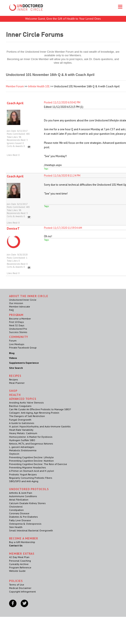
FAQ (11, 309)
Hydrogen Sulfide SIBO (22, 440)
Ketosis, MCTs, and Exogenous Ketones (31, 443)
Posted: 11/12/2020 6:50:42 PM (62, 102)
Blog (11, 353)
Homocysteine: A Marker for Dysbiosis (30, 436)
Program (16, 315)
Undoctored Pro (18, 328)
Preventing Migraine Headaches (27, 467)
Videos (13, 357)
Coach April (15, 103)
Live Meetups (16, 344)
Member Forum (15, 86)
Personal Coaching (20, 560)
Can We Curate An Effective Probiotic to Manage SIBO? (40, 409)
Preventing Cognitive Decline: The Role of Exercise (38, 464)
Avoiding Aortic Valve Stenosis (26, 402)
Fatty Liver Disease (20, 520)
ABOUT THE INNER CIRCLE (28, 296)
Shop (13, 391)
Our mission (16, 303)
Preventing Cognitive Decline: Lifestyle (31, 457)
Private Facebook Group (23, 347)
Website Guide (17, 570)
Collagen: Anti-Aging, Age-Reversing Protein (34, 412)
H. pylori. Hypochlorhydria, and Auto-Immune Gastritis (40, 426)
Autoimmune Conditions (23, 496)
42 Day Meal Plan (19, 557)
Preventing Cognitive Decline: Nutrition (31, 460)
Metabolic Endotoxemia (22, 450)
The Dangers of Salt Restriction (27, 416)
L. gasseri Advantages (21, 447)
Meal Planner (17, 382)
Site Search (16, 367)
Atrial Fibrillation (18, 499)
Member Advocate (19, 306)
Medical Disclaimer (20, 588)
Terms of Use (16, 584)
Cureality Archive (19, 564)
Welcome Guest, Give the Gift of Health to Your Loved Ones (63, 19)
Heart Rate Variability (21, 429)
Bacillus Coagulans (20, 405)
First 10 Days (16, 322)
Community (18, 337)
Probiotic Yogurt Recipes (23, 474)
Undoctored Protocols (29, 489)
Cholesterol (16, 506)
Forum (12, 340)
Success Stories (18, 332)
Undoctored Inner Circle (22, 299)
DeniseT (13, 228)
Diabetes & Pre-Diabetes (23, 516)
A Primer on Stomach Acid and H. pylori (31, 470)
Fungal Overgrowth (20, 419)
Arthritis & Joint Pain (20, 492)
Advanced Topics (22, 399)
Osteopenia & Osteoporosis (25, 523)
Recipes (13, 379)
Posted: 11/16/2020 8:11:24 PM (62, 175)
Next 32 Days (16, 325)
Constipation (16, 510)
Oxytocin (14, 453)
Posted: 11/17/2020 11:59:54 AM (63, 228)
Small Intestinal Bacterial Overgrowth (31, 530)
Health (15, 395)
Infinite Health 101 (39, 86)
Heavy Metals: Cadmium (23, 433)
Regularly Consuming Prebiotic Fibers (30, 477)
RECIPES (15, 376)
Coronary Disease (19, 513)
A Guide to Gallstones (21, 423)
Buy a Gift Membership (22, 542)
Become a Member (20, 318)
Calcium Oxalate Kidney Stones (27, 503)
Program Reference (20, 567)
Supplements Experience (24, 362)
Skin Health (15, 527)
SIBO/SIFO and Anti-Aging (23, 481)
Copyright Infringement (22, 591)
